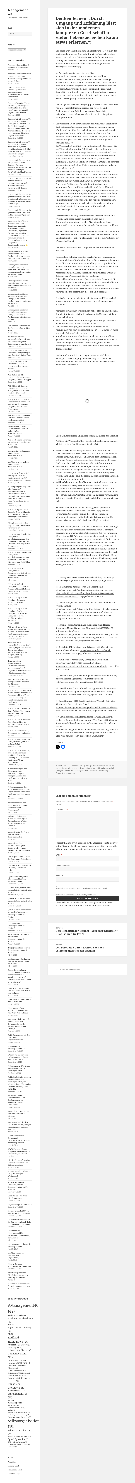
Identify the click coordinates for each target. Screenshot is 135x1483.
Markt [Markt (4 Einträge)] (11, 1400)
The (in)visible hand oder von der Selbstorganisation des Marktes (19, 950)
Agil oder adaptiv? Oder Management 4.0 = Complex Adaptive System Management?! (18, 806)
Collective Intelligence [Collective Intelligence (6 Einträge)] (19, 1350)
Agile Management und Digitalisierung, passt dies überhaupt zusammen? (18, 1275)
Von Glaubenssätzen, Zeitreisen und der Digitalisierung (16, 1255)
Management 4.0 (18, 12)
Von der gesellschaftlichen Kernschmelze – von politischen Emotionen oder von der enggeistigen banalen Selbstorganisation (19, 269)
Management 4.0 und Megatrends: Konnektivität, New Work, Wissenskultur (18, 1010)
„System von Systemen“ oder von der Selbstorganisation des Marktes (20, 889)
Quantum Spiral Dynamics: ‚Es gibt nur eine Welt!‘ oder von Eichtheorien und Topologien (19, 212)
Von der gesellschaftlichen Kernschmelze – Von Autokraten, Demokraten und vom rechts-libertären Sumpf (19, 255)
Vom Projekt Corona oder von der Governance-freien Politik (19, 858)
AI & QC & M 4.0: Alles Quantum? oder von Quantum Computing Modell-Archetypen (19, 377)
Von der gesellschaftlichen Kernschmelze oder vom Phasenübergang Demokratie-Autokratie (19, 284)
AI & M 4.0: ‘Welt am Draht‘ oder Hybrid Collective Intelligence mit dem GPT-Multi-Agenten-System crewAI (19, 476)
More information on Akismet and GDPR (92, 849)
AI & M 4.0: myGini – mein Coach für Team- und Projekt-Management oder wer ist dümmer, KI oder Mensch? (19, 513)
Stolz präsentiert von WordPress (68, 969)
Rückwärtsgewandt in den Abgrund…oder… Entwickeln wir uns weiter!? (19, 525)
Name (59, 855)
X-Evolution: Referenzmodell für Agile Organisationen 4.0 (19, 1285)
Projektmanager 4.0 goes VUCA (20, 1204)
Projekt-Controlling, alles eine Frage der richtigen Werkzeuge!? (19, 1173)
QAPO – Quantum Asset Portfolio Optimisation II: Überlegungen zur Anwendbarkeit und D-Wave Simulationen (19, 92)
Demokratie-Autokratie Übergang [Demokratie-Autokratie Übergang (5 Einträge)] (17, 1367)
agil (87, 766)
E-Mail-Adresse (63, 865)
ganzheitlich (94, 766)
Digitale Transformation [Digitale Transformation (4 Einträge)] (17, 1371)
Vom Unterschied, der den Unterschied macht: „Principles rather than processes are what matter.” (20, 1126)
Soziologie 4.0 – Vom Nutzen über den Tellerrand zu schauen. (18, 1113)
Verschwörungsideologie (65, 773)
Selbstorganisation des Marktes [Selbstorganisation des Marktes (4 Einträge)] (19, 1436)
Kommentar (62, 809)
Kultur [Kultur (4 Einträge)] (26, 1378)
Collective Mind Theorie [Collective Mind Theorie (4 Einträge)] (17, 1360)
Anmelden (12, 1462)
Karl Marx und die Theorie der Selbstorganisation (19, 1245)
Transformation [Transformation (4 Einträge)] (20, 1442)
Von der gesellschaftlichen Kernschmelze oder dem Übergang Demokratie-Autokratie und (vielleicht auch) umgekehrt (20, 315)
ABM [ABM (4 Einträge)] (11, 1325)
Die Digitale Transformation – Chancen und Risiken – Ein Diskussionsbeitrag (19, 1162)
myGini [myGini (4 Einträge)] (11, 1410)
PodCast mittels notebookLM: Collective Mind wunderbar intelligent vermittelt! (19, 417)
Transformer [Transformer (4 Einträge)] (13, 1444)
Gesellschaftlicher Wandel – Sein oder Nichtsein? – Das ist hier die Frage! (19, 990)
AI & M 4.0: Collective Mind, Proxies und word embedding (19, 732)
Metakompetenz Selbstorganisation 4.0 (16, 1047)
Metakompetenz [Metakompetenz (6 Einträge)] (16, 1402)
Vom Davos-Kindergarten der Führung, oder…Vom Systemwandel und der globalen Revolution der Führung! (19, 1024)
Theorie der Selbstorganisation (76, 770)
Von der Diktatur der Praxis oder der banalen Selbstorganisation (18, 834)
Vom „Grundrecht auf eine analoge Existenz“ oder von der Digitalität (18, 681)
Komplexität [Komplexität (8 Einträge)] (15, 1378)
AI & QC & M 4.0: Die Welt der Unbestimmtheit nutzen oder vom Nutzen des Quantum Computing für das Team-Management (19, 404)
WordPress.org (13, 1474)
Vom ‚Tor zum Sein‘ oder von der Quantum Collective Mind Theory (19, 328)
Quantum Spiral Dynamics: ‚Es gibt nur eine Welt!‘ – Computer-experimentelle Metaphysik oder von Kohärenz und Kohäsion (19, 183)
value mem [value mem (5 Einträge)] (24, 1444)
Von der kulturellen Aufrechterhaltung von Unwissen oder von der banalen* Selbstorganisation (19, 846)
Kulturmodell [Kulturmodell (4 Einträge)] (13, 1381)
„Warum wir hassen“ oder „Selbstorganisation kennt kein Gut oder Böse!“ (18, 1057)
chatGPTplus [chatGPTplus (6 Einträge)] (15, 1347)
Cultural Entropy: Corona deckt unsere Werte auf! (19, 1000)
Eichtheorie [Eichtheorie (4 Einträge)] (25, 1373)
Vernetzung (103, 770)
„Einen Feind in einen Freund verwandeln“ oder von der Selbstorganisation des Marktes (19, 913)
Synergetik (60, 770)
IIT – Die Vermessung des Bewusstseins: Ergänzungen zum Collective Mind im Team (19, 352)
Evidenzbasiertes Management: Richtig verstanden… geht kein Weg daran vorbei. (19, 1234)
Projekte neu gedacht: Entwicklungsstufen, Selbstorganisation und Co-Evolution (18, 1186)
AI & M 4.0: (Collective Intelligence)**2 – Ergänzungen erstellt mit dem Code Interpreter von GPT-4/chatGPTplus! (19, 573)
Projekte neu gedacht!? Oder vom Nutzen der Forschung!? (19, 1212)
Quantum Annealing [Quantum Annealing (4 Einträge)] (21, 1415)
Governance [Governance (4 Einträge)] (13, 1375)
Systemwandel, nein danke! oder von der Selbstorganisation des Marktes (18, 938)
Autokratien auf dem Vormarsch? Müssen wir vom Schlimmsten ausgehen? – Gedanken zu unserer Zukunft (19, 340)
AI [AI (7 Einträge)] (10, 1334)
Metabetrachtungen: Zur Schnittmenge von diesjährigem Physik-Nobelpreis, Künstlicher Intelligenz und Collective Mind (17, 775)
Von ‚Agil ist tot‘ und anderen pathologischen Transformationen (19, 453)
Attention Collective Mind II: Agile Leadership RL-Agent (18, 66)
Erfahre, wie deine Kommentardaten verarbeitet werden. (83, 905)
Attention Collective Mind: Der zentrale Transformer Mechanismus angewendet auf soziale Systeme (20, 77)
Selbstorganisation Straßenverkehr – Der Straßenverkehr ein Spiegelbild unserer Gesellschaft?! (16, 1100)
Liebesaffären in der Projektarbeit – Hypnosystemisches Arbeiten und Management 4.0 (19, 1139)
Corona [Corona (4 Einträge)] (11, 1363)
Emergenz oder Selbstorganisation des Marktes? (16, 925)
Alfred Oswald (76, 766)
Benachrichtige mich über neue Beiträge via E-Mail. (76, 894)
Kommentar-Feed (15, 1470)
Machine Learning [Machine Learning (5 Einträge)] (16, 1390)
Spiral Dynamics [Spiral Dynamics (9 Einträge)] (18, 1439)
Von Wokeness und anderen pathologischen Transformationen (18, 464)
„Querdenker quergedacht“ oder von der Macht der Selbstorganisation (18, 878)
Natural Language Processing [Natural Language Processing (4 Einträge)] (19, 1412)
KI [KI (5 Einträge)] (27, 1375)
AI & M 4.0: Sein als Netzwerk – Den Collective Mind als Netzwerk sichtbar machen (20, 722)
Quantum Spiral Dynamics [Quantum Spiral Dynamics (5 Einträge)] (19, 1417)
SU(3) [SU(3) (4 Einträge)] (11, 1442)
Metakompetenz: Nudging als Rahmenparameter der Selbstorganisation (19, 1068)
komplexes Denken (106, 766)
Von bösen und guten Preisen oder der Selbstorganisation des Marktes (19, 961)
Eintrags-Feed (13, 1466)
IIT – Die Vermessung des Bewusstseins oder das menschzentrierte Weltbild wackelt (18, 365)
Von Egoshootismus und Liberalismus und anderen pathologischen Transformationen (18, 430)
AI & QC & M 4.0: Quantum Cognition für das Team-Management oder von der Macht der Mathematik (18, 389)
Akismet (60, 849)
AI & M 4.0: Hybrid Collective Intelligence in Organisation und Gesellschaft (19, 741)
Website (59, 875)
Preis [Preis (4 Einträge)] (11, 1415)
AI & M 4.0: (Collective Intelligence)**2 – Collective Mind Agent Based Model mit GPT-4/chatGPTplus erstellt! (19, 587)
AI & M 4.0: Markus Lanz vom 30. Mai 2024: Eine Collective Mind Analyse (19, 442)
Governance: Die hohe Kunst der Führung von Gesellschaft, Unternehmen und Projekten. (19, 1222)
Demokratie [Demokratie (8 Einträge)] (23, 1362)
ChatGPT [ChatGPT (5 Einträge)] (25, 1345)
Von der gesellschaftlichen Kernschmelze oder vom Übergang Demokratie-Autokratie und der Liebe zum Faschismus (19, 299)
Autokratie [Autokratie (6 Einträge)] (14, 1344)
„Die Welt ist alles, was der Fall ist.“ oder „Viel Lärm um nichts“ (19, 867)
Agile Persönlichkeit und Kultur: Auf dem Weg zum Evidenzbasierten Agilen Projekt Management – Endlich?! (18, 821)
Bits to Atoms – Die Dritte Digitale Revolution (17, 1197)
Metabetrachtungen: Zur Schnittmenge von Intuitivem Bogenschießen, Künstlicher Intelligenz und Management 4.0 (19, 792)
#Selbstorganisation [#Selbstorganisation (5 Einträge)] (17, 1315)
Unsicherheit (93, 770)
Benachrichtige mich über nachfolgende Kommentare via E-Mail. (81, 888)
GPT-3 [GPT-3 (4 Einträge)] (22, 1375)
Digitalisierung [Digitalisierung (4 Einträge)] (14, 1373)
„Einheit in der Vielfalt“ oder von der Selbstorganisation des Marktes (20, 901)
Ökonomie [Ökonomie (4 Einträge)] (12, 1447)
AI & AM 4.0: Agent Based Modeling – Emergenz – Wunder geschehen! (17, 600)
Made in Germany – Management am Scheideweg (19, 1265)
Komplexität (60, 768)
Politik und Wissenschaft (105, 768)
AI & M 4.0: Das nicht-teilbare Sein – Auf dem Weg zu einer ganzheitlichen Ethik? (19, 710)
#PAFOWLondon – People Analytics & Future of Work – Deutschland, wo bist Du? (19, 1151)
